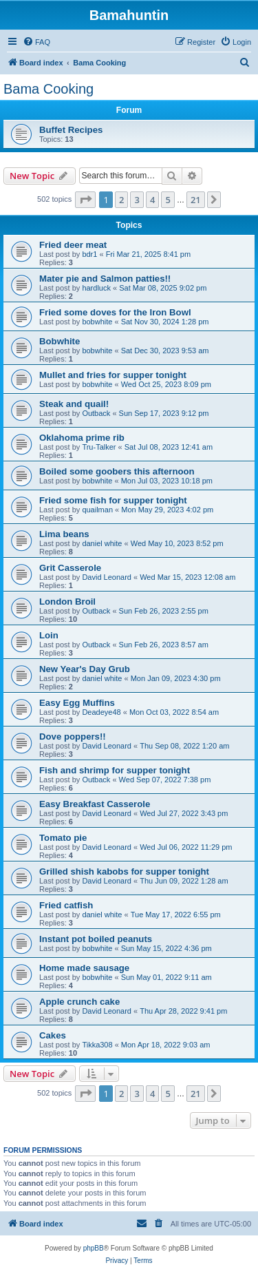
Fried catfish (66, 905)
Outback (96, 413)
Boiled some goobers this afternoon (117, 471)
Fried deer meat (73, 245)
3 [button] (136, 200)
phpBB (93, 1248)
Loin (48, 635)
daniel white (102, 543)
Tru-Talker (99, 447)
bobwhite (97, 321)
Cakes (52, 1035)
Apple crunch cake (79, 1001)
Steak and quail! (74, 404)
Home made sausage (84, 968)
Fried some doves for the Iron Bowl (115, 312)
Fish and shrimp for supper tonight (114, 770)
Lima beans (64, 534)
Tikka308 (97, 1045)
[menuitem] (36, 42)
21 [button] (196, 200)
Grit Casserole (70, 568)
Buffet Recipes (71, 130)
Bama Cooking (48, 88)
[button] (85, 199)
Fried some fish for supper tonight (113, 500)
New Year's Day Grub (84, 669)
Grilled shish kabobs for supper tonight (124, 871)
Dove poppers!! (72, 736)
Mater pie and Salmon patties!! (105, 278)
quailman (97, 509)
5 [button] (167, 200)
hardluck (96, 288)
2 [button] (121, 200)
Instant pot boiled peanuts (95, 939)
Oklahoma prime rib (82, 437)
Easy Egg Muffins (77, 703)
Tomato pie (63, 838)
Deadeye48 (101, 712)
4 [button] (152, 200)
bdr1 (89, 254)
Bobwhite (59, 341)
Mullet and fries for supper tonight (112, 375)
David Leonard (106, 577)
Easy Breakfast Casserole (94, 804)
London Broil (67, 601)
